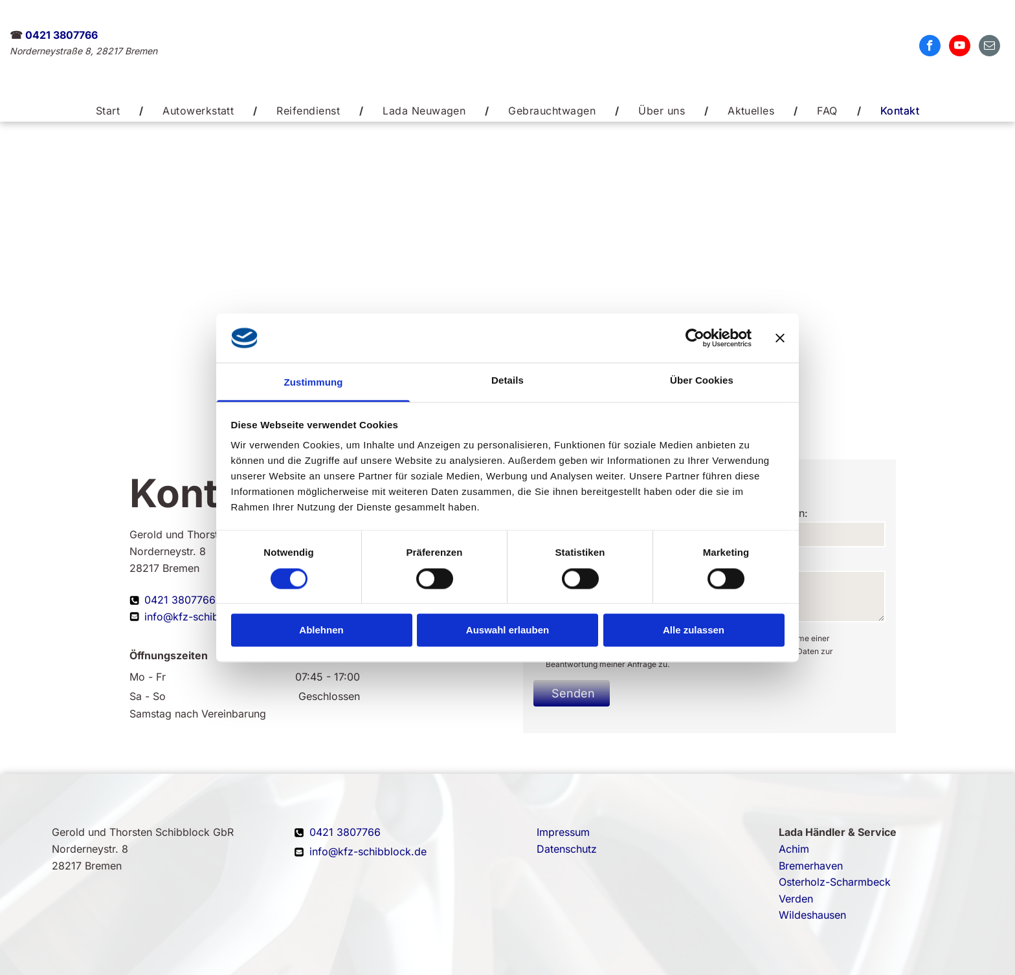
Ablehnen (321, 630)
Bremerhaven (811, 865)
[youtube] (959, 47)
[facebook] (930, 47)
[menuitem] (109, 110)
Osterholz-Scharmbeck (835, 881)
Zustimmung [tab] (313, 382)
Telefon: (788, 513)
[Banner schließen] (780, 337)
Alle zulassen (693, 630)
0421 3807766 (61, 34)
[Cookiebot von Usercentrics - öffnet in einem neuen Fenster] (695, 337)
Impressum (563, 832)
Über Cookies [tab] (701, 380)
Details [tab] (507, 380)
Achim (794, 848)
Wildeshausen (812, 914)
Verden (796, 898)
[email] (989, 47)
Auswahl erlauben (507, 630)
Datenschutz (567, 848)
